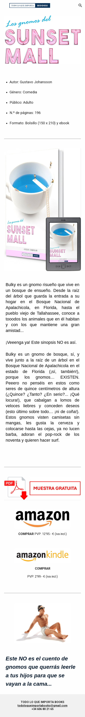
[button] (4, 5)
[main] (42, 100)
